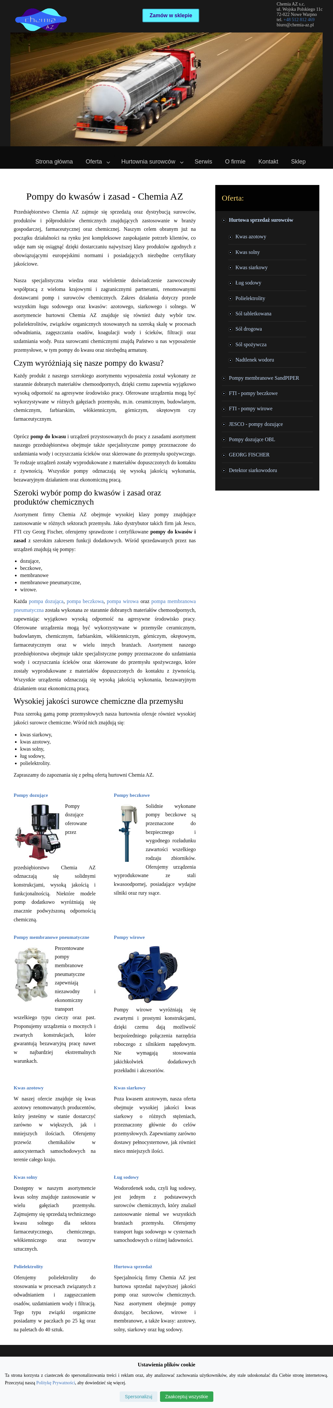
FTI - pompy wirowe (251, 408)
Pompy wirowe (129, 937)
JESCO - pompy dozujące (256, 424)
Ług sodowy (126, 1177)
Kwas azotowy (29, 1087)
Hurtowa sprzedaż (133, 1266)
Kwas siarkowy (130, 1087)
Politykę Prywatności (55, 1382)
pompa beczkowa (85, 601)
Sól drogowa (248, 329)
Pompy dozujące (31, 795)
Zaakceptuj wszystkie (186, 1396)
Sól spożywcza (251, 344)
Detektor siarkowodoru (253, 470)
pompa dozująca (46, 601)
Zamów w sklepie (171, 15)
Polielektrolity (28, 1266)
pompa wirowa (123, 601)
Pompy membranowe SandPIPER (264, 378)
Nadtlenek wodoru (254, 359)
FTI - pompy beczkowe (253, 393)
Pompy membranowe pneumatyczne (51, 937)
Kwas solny (25, 1177)
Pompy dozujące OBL (252, 439)
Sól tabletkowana (253, 313)
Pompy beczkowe (132, 795)
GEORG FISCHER (249, 454)
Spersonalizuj (138, 1396)
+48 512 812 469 (299, 19)
